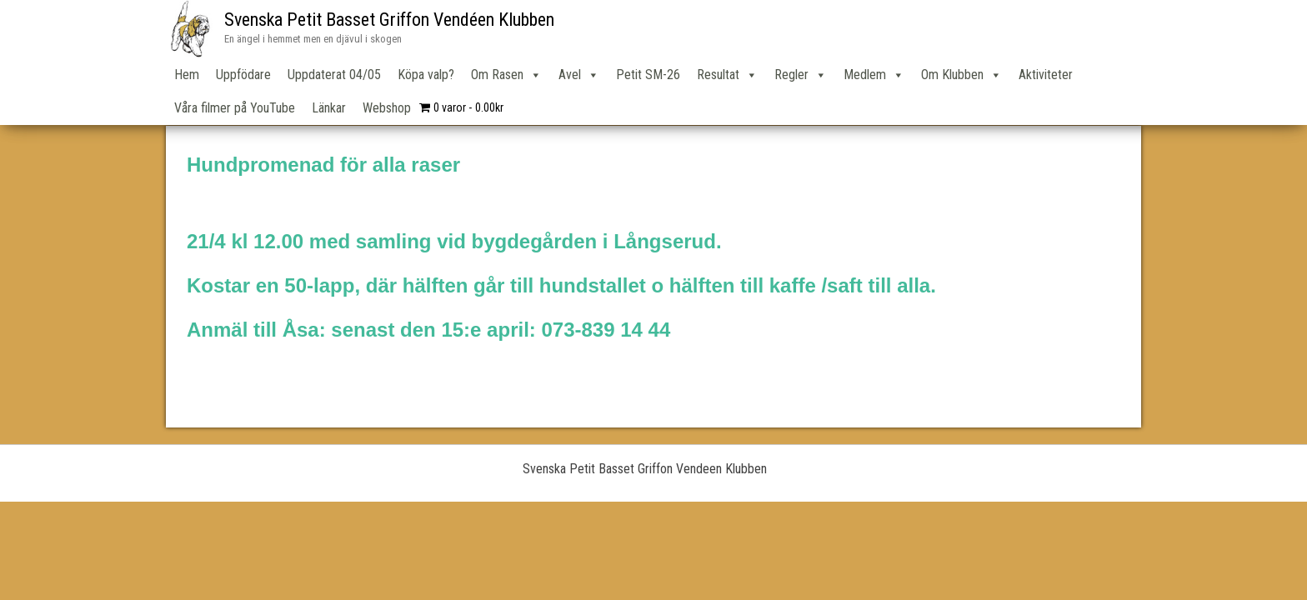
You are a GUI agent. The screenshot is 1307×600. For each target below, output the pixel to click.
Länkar (329, 108)
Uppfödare (243, 74)
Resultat (727, 75)
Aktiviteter (1046, 74)
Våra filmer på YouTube (234, 108)
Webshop (387, 108)
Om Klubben (961, 75)
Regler (800, 75)
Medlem (874, 75)
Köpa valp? (426, 74)
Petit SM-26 (648, 74)
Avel (578, 75)
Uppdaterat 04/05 (334, 74)
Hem (186, 74)
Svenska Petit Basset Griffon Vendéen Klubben (389, 19)
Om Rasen (506, 75)
